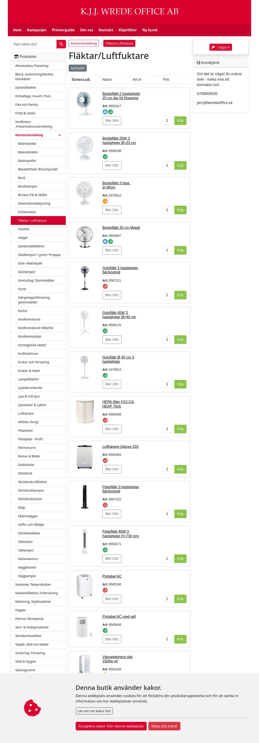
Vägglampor (27, 576)
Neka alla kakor (164, 726)
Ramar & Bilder (29, 456)
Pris (166, 79)
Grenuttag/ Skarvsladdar (36, 280)
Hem (17, 29)
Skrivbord (25, 473)
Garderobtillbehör (31, 246)
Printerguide (63, 29)
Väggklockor (27, 567)
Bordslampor (27, 186)
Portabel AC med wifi (119, 617)
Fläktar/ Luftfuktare (32, 220)
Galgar (23, 237)
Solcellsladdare (29, 533)
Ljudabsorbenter (30, 388)
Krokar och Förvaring (33, 362)
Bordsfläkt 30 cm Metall (121, 228)
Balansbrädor (28, 152)
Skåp (21, 507)
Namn (107, 79)
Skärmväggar (28, 516)
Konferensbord (29, 319)
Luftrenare (26, 413)
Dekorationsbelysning (34, 203)
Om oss (86, 29)
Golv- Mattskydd (30, 263)
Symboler (78, 68)
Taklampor (26, 550)
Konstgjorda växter (32, 345)
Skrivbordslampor (31, 490)
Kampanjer (36, 29)
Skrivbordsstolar (30, 499)
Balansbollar (27, 143)
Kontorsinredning (84, 43)
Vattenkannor (28, 559)
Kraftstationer (28, 353)
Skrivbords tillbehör (32, 482)
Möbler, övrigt (28, 422)
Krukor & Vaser (29, 370)
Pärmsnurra (27, 447)
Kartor (22, 311)
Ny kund (149, 29)
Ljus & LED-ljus (29, 396)
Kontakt (106, 29)
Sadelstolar (26, 465)
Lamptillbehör (28, 379)
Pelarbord (25, 430)
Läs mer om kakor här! (94, 711)
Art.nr (137, 79)
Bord (21, 178)
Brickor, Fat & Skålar (32, 195)
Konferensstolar (30, 336)
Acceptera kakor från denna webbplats (111, 726)
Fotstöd (23, 229)
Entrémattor (27, 212)
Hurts (22, 289)
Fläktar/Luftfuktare (119, 43)
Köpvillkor (127, 29)
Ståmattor (25, 542)
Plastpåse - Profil (30, 439)
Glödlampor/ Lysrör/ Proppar (39, 255)
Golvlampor (26, 272)
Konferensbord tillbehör (35, 328)
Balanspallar (27, 160)
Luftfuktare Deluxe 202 (120, 447)
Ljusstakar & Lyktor (32, 405)
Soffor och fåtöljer (31, 524)
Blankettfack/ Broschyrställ (37, 169)
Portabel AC (112, 576)
